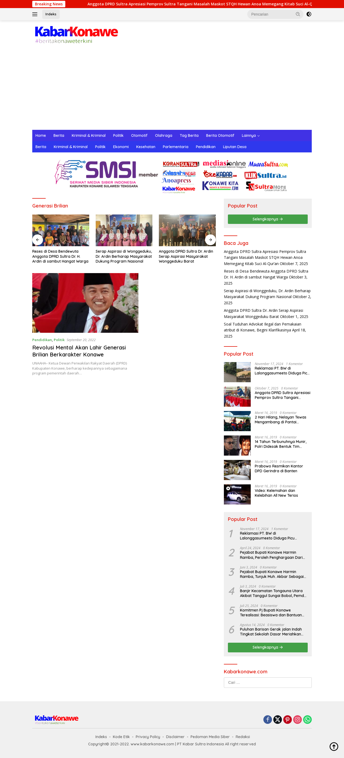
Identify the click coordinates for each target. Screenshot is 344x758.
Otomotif (139, 135)
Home (40, 135)
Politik (118, 135)
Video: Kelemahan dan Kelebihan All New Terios (276, 493)
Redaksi (243, 736)
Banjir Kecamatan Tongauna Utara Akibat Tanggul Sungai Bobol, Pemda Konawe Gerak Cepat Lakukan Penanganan (273, 593)
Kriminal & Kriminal (89, 135)
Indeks (50, 14)
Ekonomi (121, 146)
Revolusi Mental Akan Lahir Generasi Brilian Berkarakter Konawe (79, 351)
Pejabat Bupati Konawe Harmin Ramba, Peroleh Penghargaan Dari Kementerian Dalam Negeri (271, 555)
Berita (58, 135)
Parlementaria (175, 146)
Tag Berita (189, 135)
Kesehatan (145, 146)
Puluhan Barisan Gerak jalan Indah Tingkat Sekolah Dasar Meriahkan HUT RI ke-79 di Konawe (271, 632)
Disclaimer (175, 736)
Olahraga (163, 135)
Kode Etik (121, 736)
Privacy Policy (148, 736)
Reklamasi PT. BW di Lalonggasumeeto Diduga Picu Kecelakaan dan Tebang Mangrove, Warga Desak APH (282, 371)
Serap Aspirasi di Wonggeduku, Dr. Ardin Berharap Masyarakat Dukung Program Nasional (124, 256)
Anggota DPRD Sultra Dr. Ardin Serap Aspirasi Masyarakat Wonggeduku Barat (186, 256)
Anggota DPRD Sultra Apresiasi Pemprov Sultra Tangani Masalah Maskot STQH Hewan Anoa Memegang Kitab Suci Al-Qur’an (212, 4)
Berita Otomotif (220, 135)
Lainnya (249, 135)
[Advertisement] (172, 89)
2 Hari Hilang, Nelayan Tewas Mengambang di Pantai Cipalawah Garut (280, 419)
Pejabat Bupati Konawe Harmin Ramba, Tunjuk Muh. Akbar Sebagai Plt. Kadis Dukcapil (272, 574)
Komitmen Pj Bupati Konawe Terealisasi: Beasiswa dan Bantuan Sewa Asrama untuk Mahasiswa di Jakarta (271, 612)
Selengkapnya (268, 219)
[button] (298, 14)
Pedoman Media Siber (210, 736)
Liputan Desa (234, 146)
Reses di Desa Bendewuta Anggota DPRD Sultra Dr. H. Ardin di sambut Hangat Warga (60, 256)
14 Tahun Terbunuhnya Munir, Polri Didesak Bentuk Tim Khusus (280, 444)
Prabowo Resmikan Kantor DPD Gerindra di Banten (279, 468)
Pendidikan (206, 146)
